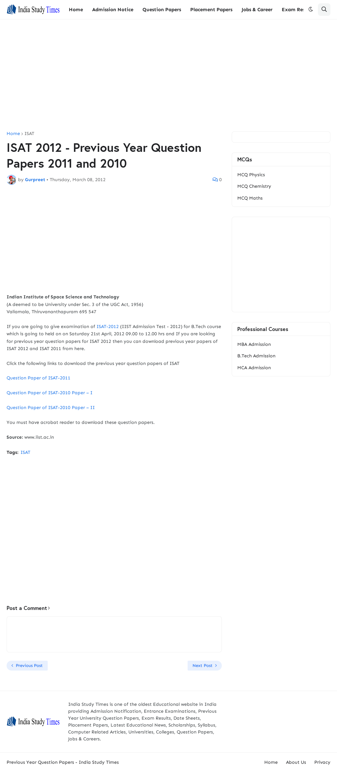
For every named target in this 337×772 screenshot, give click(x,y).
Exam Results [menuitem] (297, 10)
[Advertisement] (168, 75)
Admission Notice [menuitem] (112, 10)
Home (13, 133)
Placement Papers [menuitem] (211, 10)
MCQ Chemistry (254, 186)
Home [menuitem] (76, 10)
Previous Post (29, 665)
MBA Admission (254, 344)
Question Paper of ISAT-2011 (38, 378)
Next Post (203, 665)
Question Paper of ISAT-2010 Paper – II (51, 407)
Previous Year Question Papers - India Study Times (63, 762)
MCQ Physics (251, 175)
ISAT (29, 133)
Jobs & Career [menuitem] (257, 10)
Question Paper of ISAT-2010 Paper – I (49, 393)
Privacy (322, 762)
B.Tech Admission (256, 356)
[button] (310, 9)
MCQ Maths (250, 198)
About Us (296, 762)
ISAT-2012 (107, 326)
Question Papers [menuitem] (162, 10)
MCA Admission (254, 368)
